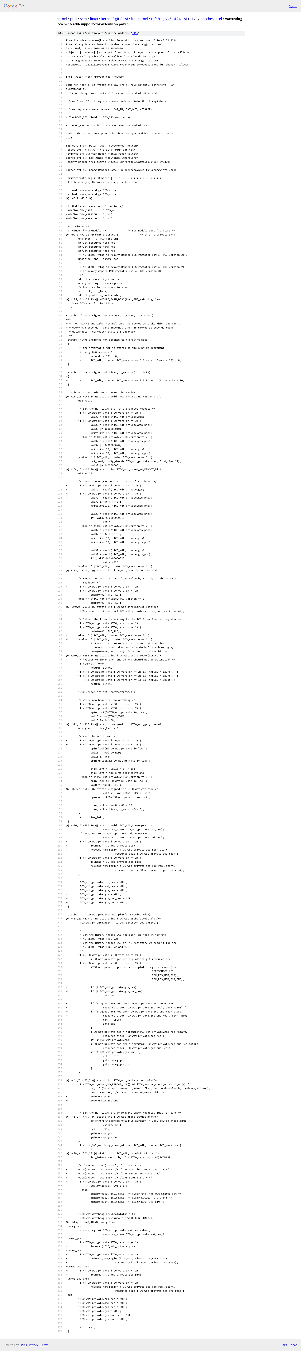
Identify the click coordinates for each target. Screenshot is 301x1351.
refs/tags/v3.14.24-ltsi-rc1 (172, 18)
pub (73, 18)
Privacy (33, 1345)
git (117, 18)
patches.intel (211, 18)
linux (94, 18)
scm (83, 18)
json (294, 1345)
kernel (61, 18)
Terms (44, 1345)
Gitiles (23, 1345)
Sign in (293, 6)
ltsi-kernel (139, 18)
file (135, 33)
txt (285, 1345)
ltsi (125, 18)
